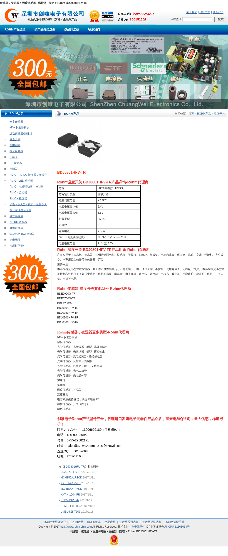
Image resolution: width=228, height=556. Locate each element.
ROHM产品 (204, 113)
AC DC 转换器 (18, 222)
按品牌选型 (71, 29)
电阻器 (14, 168)
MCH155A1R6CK (71, 489)
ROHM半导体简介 (55, 521)
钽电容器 (15, 145)
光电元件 (15, 239)
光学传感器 (16, 121)
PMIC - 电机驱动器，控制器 (26, 186)
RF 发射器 (16, 163)
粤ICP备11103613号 (177, 526)
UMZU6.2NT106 (70, 511)
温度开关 (15, 139)
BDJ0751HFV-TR (71, 471)
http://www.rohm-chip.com (76, 526)
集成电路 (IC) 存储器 (22, 233)
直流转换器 (16, 228)
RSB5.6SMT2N (70, 500)
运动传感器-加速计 (21, 133)
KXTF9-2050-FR (71, 483)
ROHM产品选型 (15, 29)
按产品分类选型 (45, 29)
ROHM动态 (94, 521)
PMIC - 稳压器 (18, 198)
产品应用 (110, 521)
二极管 (14, 157)
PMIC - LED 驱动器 (21, 180)
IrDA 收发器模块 (19, 127)
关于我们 (191, 12)
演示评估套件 (18, 245)
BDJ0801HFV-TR (74, 466)
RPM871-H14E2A (71, 506)
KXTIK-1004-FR (70, 494)
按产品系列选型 (128, 521)
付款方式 (204, 12)
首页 (191, 113)
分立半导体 (16, 216)
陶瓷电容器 (16, 151)
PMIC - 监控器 (18, 192)
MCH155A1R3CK (71, 477)
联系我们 (218, 12)
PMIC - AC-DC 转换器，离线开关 (30, 174)
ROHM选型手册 (174, 521)
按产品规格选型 (151, 521)
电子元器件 (138, 526)
